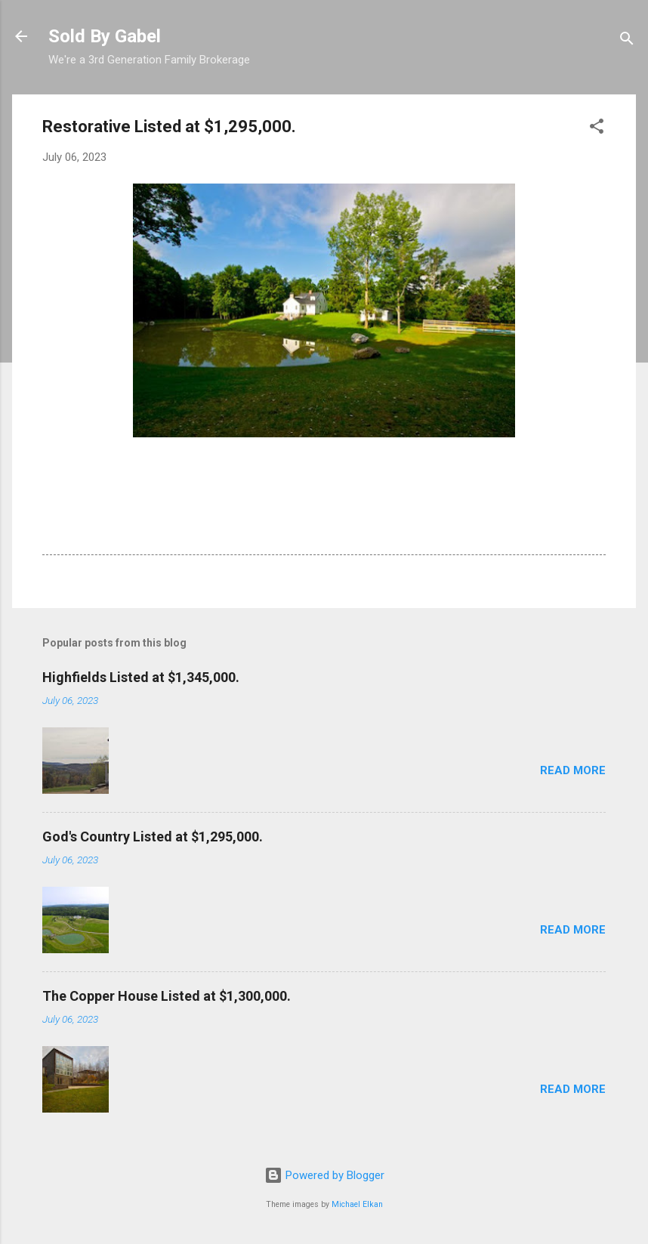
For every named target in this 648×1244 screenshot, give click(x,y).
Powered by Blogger (324, 1175)
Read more (573, 770)
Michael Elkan (357, 1204)
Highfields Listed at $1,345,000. (140, 677)
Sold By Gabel (104, 36)
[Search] (627, 41)
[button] (597, 128)
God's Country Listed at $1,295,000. (152, 836)
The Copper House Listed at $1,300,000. (166, 996)
